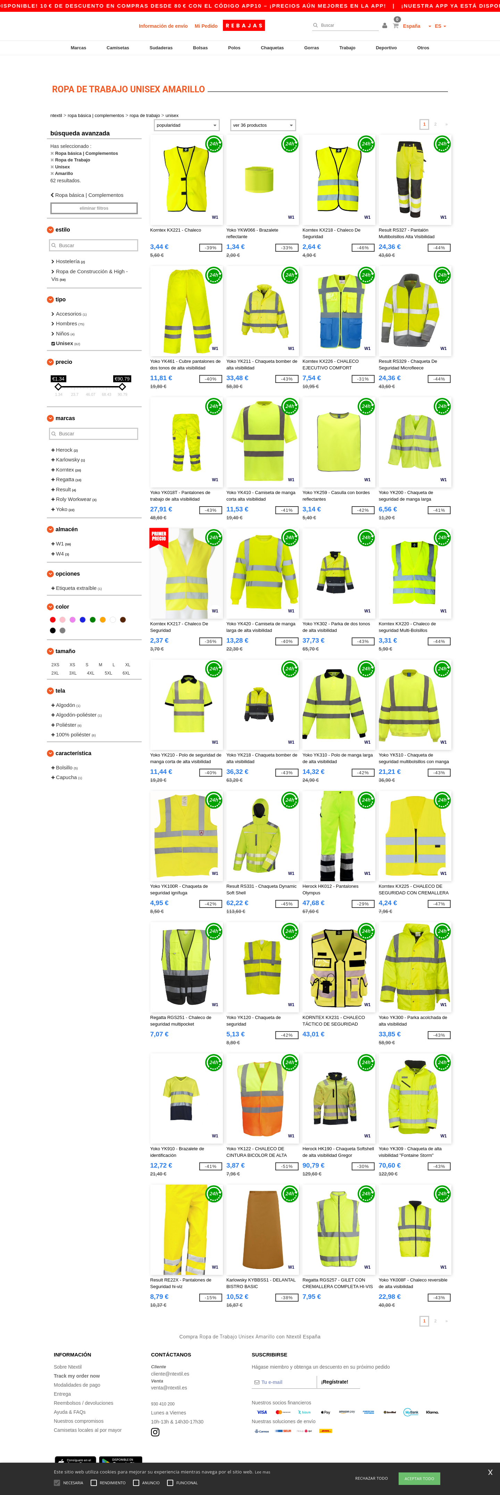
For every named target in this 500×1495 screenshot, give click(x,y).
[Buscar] (343, 25)
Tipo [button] (61, 284)
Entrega (62, 1378)
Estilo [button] (63, 214)
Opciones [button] (68, 558)
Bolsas (200, 47)
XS (72, 649)
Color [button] (62, 591)
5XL (108, 657)
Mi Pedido (206, 26)
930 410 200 (164, 1388)
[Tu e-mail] (284, 1366)
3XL (72, 657)
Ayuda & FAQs (70, 1396)
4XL (90, 657)
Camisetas (118, 47)
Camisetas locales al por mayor (88, 1414)
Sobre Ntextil (68, 1351)
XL (128, 649)
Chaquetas (272, 47)
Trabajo (348, 47)
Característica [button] (73, 738)
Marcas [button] (65, 403)
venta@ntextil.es (169, 1372)
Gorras (311, 47)
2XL (55, 657)
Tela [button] (60, 675)
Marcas (78, 47)
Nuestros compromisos (78, 1405)
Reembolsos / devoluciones (83, 1387)
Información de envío (163, 26)
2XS (55, 649)
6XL (126, 657)
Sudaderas (161, 47)
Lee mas (262, 1472)
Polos (234, 47)
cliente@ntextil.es (170, 1358)
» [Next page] (446, 108)
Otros (423, 47)
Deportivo (386, 47)
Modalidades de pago (77, 1369)
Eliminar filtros (94, 192)
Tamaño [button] (65, 635)
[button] (385, 26)
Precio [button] (64, 346)
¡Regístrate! (334, 1366)
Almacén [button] (67, 514)
